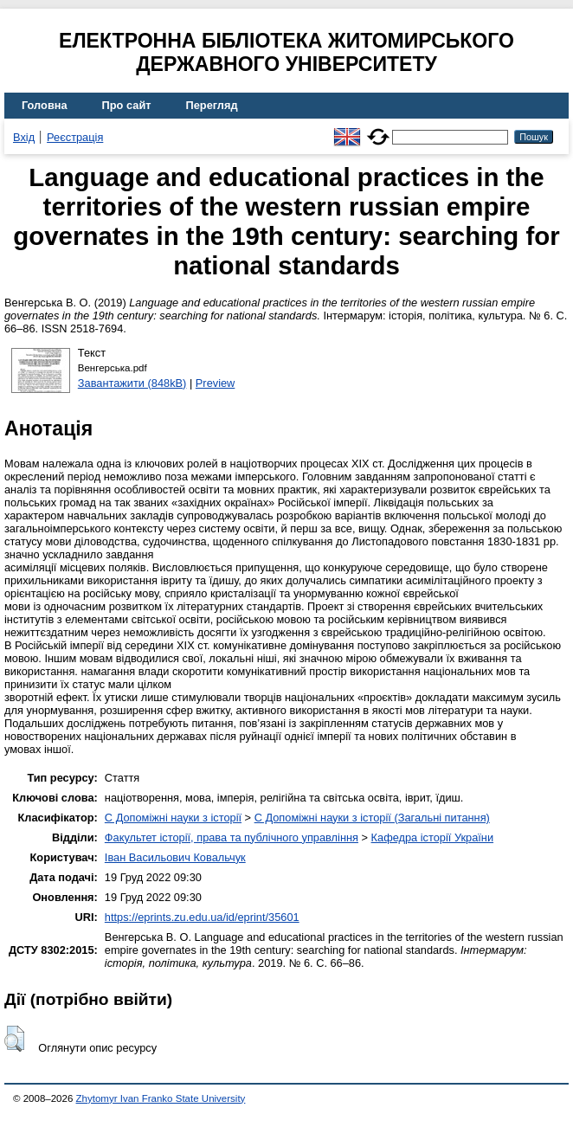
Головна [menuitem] (45, 105)
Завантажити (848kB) (132, 383)
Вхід (24, 137)
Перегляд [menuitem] (212, 105)
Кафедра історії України (432, 837)
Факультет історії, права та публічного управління (231, 837)
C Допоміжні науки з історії (173, 817)
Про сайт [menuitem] (126, 105)
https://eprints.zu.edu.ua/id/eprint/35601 (202, 917)
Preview (215, 383)
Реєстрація (75, 137)
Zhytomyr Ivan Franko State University (161, 1098)
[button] (14, 1039)
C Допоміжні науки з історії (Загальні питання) (372, 817)
